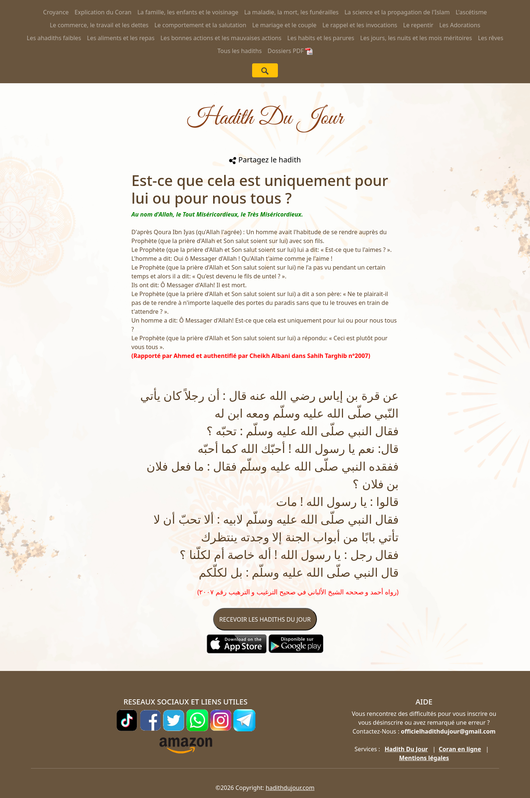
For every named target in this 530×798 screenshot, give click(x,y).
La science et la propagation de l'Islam (397, 12)
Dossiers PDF (290, 51)
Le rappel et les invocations (359, 25)
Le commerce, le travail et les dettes (99, 25)
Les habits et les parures (320, 38)
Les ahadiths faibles (54, 38)
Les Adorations (459, 25)
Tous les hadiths (240, 51)
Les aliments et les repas (121, 38)
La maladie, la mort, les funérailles (291, 12)
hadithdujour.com (290, 788)
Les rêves (490, 38)
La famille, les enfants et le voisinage (187, 12)
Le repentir (418, 25)
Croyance (56, 12)
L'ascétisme (471, 12)
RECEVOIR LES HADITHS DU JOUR (265, 619)
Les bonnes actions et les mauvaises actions (221, 38)
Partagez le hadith (265, 160)
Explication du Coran (103, 12)
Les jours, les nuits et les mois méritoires (416, 38)
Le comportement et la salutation (200, 25)
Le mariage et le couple (284, 25)
